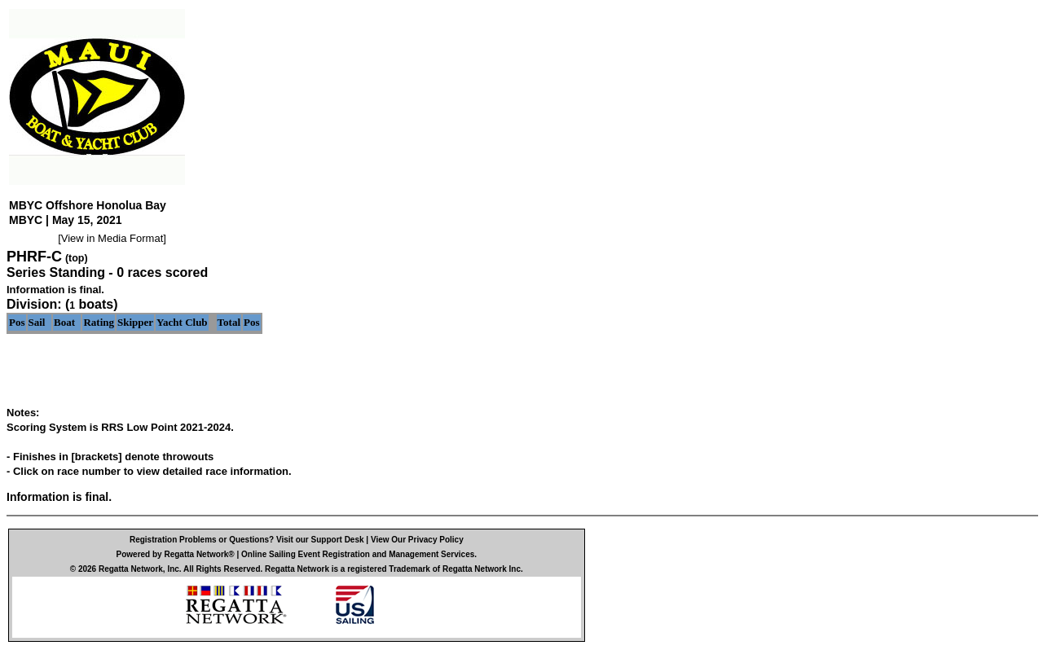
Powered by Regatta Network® (176, 554)
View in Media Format (112, 238)
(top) (76, 258)
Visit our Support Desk (320, 539)
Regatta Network (131, 568)
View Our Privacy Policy (417, 539)
